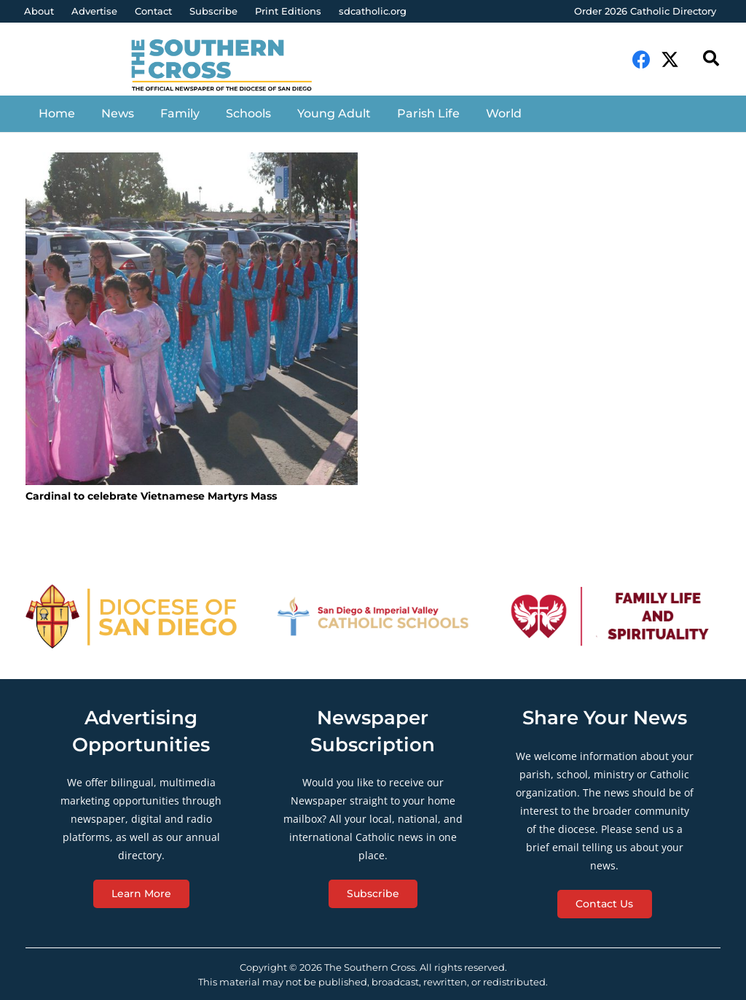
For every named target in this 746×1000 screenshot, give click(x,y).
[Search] (711, 58)
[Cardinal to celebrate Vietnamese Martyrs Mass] (191, 318)
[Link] (230, 66)
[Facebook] (641, 59)
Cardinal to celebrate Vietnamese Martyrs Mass (151, 496)
